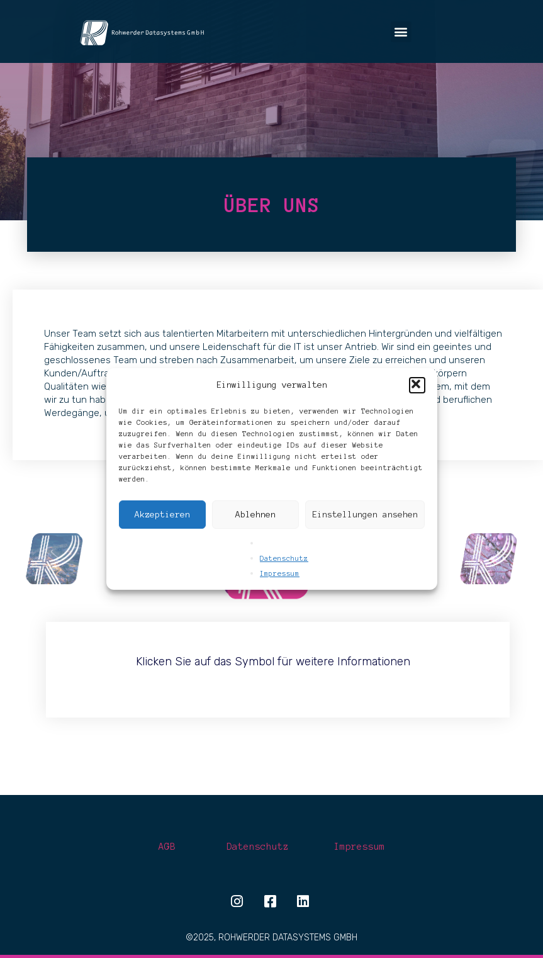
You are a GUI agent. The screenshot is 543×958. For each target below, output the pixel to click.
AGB (167, 847)
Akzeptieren (162, 514)
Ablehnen (255, 514)
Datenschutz (284, 558)
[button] (417, 385)
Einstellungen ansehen (365, 514)
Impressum (279, 573)
